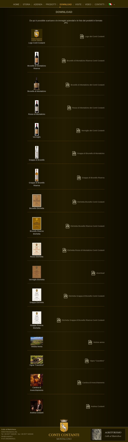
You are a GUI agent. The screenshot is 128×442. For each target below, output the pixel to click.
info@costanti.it (6, 436)
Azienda (38, 4)
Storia (26, 4)
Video (88, 4)
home (16, 4)
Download (66, 4)
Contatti (99, 4)
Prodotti (51, 4)
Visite (78, 4)
